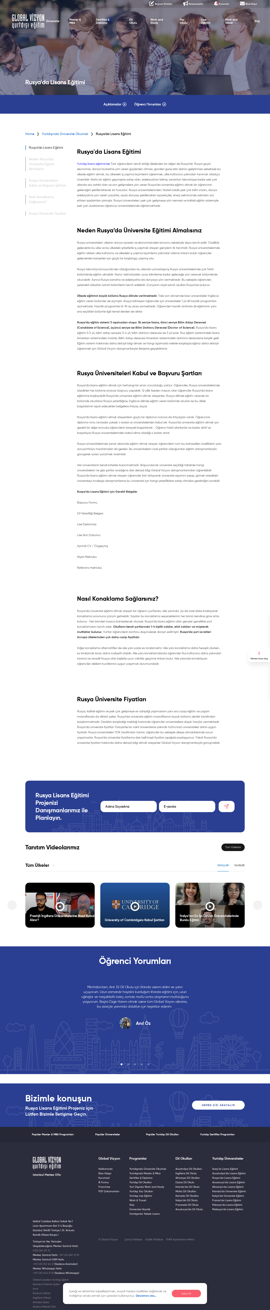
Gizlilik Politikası (154, 1239)
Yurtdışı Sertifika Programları (217, 1134)
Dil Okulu (133, 21)
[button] (121, 1064)
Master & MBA (75, 21)
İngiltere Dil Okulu (186, 1173)
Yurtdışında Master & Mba (144, 1173)
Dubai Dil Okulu (185, 1182)
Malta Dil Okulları (186, 1191)
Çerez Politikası (133, 1239)
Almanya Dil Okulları (188, 1177)
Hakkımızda (105, 1168)
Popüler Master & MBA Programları (53, 1134)
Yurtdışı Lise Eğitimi (140, 1195)
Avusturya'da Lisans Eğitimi (228, 1182)
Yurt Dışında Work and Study (146, 1186)
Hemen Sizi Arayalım (218, 1105)
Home (29, 134)
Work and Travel (231, 21)
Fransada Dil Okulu (187, 1204)
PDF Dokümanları (108, 1191)
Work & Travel (137, 1200)
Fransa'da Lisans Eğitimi (226, 1200)
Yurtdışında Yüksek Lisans (144, 1213)
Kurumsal (104, 1177)
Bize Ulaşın (104, 1173)
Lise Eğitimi (205, 21)
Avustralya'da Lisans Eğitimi (229, 1173)
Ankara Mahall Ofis (44, 1306)
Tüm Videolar (233, 847)
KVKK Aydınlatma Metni (180, 1239)
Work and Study (156, 21)
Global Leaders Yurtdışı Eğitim (51, 1279)
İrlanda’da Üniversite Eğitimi (229, 1191)
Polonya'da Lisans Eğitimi (227, 1204)
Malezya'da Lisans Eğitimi (227, 1209)
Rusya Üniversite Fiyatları (47, 213)
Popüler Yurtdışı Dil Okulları (162, 1134)
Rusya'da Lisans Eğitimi (46, 147)
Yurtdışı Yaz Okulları (141, 1191)
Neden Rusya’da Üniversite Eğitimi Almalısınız (42, 164)
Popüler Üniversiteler (107, 1134)
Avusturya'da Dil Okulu (189, 1209)
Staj (257, 21)
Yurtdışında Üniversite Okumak (65, 134)
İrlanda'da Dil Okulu (188, 1186)
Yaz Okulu (184, 21)
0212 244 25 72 (41, 1250)
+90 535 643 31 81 (43, 1273)
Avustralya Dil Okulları (189, 1168)
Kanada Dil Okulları (187, 1195)
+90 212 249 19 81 (69, 1255)
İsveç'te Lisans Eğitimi (225, 1168)
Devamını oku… (146, 1296)
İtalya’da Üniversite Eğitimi (228, 1195)
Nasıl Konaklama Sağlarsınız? (41, 199)
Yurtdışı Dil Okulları (140, 1182)
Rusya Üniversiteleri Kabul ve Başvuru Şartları (47, 182)
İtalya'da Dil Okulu (187, 1200)
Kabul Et (186, 1293)
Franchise (104, 1186)
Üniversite (52, 21)
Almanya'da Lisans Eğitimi (228, 1186)
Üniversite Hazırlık (139, 1209)
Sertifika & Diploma (103, 21)
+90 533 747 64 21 (43, 1264)
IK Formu (103, 1182)
